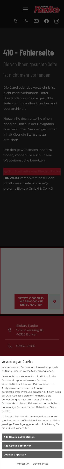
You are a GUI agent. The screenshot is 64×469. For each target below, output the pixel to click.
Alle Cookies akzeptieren (19, 436)
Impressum (23, 463)
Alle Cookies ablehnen (18, 445)
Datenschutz (40, 463)
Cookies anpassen (15, 454)
